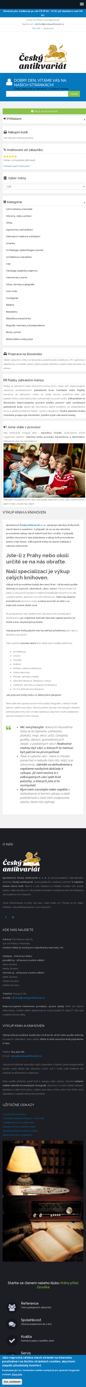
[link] (44, 119)
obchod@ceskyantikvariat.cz (28, 998)
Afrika (9, 222)
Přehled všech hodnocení (16, 166)
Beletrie (10, 305)
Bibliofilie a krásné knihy (18, 318)
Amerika (10, 243)
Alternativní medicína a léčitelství (23, 236)
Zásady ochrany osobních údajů (19, 1126)
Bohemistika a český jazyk (19, 339)
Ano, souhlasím (12, 1381)
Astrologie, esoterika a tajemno (21, 270)
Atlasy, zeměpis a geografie (20, 284)
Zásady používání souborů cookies (20, 1131)
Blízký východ (13, 332)
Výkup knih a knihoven (14, 1114)
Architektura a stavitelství (19, 257)
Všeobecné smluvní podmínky (18, 1122)
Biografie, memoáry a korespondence (25, 325)
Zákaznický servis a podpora (17, 1135)
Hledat (74, 93)
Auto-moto (11, 291)
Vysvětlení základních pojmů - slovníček (23, 1118)
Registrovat (54, 20)
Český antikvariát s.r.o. (33, 525)
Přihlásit (39, 20)
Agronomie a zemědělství (19, 229)
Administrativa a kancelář (19, 209)
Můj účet (36, 28)
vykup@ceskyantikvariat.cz (26, 1056)
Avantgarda (12, 298)
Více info (17, 1374)
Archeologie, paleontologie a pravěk (24, 250)
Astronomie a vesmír (16, 277)
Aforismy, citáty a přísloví (19, 216)
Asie (8, 264)
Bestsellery (12, 311)
